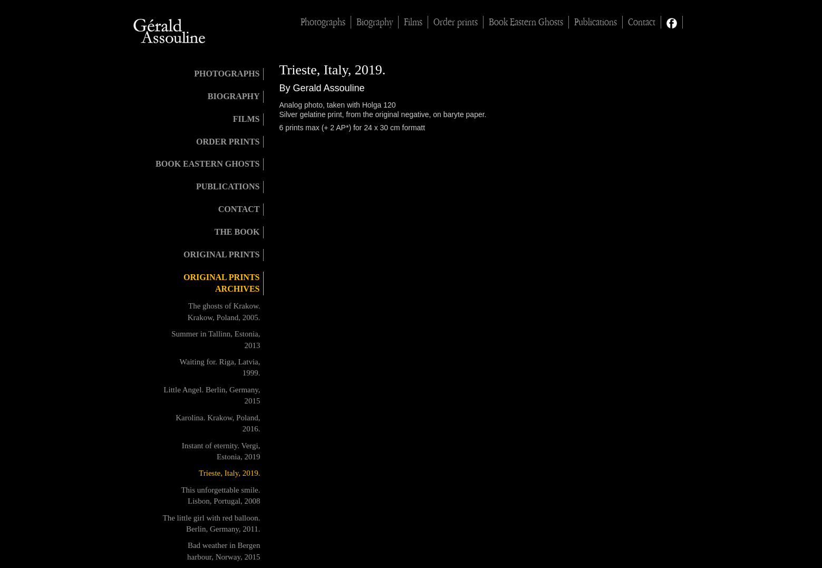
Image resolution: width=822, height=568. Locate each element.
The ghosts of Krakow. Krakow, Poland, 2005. (224, 311)
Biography (374, 22)
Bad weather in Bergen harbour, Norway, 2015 (223, 551)
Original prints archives (221, 283)
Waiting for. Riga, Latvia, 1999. (220, 367)
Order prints (455, 22)
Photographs (323, 22)
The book (237, 231)
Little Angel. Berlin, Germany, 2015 (211, 395)
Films (413, 22)
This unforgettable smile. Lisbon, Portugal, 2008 (220, 495)
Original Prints (221, 254)
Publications (595, 22)
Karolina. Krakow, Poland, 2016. (218, 423)
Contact (641, 22)
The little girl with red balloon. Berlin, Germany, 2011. (211, 523)
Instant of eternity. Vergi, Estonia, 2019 (221, 451)
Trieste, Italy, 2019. (229, 473)
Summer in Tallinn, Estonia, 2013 (215, 339)
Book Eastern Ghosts (526, 22)
